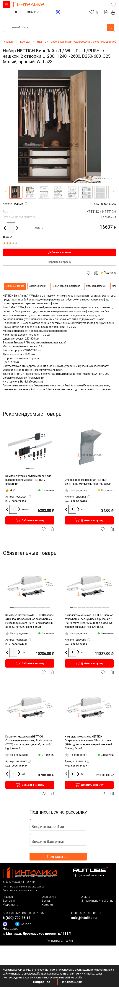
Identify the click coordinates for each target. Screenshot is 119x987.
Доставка (9, 900)
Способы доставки (96, 286)
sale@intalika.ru (84, 918)
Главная (8, 896)
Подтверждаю (72, 982)
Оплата (85, 896)
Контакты (48, 904)
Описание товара (15, 286)
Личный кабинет (113, 12)
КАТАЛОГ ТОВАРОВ (6, 4)
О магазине (49, 896)
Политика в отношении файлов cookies (23, 886)
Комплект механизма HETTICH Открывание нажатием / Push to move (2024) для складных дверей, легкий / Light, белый (28, 742)
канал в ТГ (25, 924)
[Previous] (5, 192)
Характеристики (37, 286)
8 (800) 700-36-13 (28, 12)
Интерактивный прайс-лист (98, 900)
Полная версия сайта (59, 940)
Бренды (46, 900)
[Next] (113, 192)
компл (39, 228)
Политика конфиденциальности (20, 890)
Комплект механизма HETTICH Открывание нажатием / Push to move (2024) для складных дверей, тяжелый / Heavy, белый (88, 742)
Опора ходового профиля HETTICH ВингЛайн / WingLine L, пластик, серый (88, 481)
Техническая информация (66, 286)
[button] (15, 192)
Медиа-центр (10, 904)
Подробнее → (43, 982)
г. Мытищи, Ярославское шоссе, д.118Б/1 (37, 933)
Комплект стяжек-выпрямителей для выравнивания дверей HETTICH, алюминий (28, 479)
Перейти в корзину (59, 261)
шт (82, 509)
